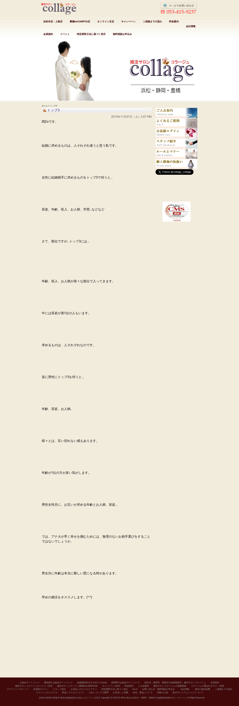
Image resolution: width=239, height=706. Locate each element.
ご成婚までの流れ (152, 21)
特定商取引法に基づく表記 (114, 689)
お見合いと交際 (120, 692)
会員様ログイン (41, 689)
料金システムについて (73, 692)
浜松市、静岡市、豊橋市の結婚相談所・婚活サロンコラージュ (175, 682)
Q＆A (135, 689)
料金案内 (174, 21)
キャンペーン (128, 21)
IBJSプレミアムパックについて (188, 692)
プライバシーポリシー (18, 689)
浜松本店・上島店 (52, 21)
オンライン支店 (105, 21)
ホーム (45, 106)
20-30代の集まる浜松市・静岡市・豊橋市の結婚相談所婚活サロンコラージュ (152, 698)
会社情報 (190, 26)
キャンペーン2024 (111, 686)
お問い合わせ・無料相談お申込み (158, 689)
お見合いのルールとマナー (84, 689)
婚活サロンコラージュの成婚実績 (169, 686)
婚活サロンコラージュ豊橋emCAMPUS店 (77, 686)
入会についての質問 (98, 692)
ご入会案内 (143, 686)
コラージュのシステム (47, 692)
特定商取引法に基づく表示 (91, 34)
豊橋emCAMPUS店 (80, 21)
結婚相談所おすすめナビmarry (92, 682)
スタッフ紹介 (59, 689)
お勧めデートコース (30, 682)
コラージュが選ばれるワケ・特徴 (207, 686)
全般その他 (162, 692)
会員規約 (48, 34)
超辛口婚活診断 (202, 689)
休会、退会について (143, 692)
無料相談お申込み (122, 34)
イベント (65, 34)
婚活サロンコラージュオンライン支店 (34, 686)
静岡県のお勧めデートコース (125, 682)
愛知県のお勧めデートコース (58, 682)
